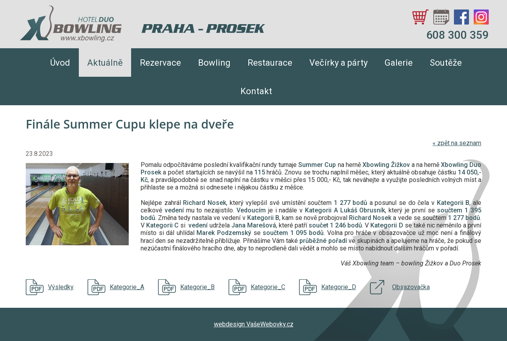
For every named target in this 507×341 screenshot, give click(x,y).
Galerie (399, 63)
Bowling (214, 63)
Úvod (60, 63)
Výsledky (61, 287)
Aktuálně (105, 63)
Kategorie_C (268, 287)
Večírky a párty (338, 63)
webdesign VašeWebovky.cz (254, 324)
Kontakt (256, 91)
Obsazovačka (411, 287)
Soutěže (446, 63)
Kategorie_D (338, 287)
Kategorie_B (197, 287)
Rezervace (160, 63)
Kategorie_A (127, 287)
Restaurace (270, 63)
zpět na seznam (457, 143)
